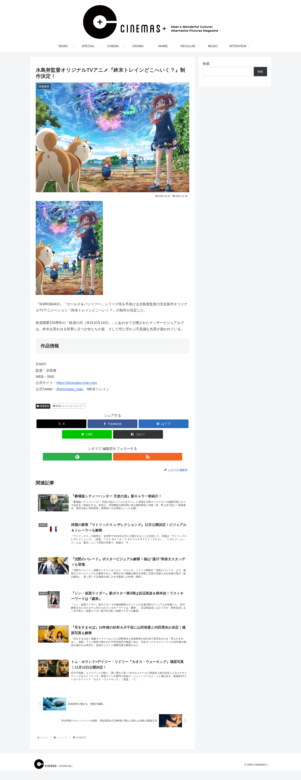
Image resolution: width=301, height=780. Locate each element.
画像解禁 (43, 406)
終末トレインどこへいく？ (68, 406)
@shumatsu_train (69, 389)
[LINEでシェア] (87, 434)
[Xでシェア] (61, 423)
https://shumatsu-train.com (76, 383)
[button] (138, 434)
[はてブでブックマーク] (164, 423)
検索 (206, 64)
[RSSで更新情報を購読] (117, 457)
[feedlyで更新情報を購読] (108, 457)
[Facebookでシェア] (112, 423)
